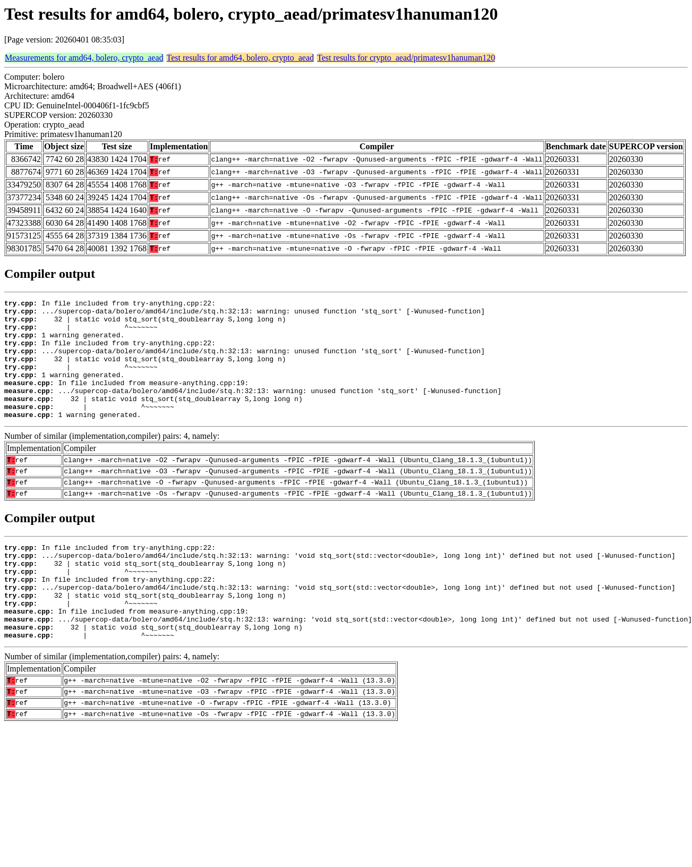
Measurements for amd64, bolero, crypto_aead (84, 57)
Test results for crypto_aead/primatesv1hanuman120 (406, 57)
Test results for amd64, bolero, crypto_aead (240, 57)
